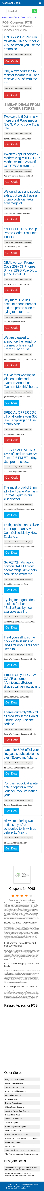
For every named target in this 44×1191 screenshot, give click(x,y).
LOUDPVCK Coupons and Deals (16, 247)
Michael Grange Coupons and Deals (17, 138)
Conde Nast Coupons (13, 1142)
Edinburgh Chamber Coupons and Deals (19, 768)
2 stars (17, 895)
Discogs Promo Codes (13, 1103)
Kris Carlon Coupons (13, 1095)
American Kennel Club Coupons (17, 1111)
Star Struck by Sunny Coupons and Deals (19, 622)
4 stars (26, 895)
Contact (35, 1184)
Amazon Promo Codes (13, 1119)
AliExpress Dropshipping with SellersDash (18, 1187)
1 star (13, 895)
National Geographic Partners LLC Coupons (21, 1138)
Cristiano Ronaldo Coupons (15, 1091)
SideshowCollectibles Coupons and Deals (19, 509)
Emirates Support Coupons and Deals (18, 805)
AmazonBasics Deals (13, 1131)
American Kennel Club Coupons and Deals (20, 359)
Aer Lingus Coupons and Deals (15, 842)
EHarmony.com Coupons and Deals (17, 213)
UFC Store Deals (11, 1099)
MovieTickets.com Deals (14, 1083)
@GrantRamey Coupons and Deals (17, 397)
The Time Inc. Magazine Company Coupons (21, 1154)
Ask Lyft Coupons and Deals (14, 322)
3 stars (22, 895)
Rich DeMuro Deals (12, 1115)
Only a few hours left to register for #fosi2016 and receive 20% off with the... (20, 1174)
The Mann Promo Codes (14, 1087)
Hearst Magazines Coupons (15, 1127)
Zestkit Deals (10, 1146)
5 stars (31, 895)
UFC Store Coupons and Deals (15, 472)
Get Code (11, 61)
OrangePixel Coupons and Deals (16, 584)
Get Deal (11, 402)
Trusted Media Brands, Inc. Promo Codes (20, 1150)
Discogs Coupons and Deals (14, 434)
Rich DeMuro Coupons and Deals (16, 284)
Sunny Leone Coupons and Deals (16, 696)
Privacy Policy (11, 1186)
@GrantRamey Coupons (14, 1107)
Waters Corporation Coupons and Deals (19, 176)
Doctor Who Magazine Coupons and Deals (20, 659)
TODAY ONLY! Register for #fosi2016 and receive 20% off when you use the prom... (21, 1168)
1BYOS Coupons (11, 1123)
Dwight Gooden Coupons (14, 1079)
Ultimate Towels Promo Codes (16, 1134)
